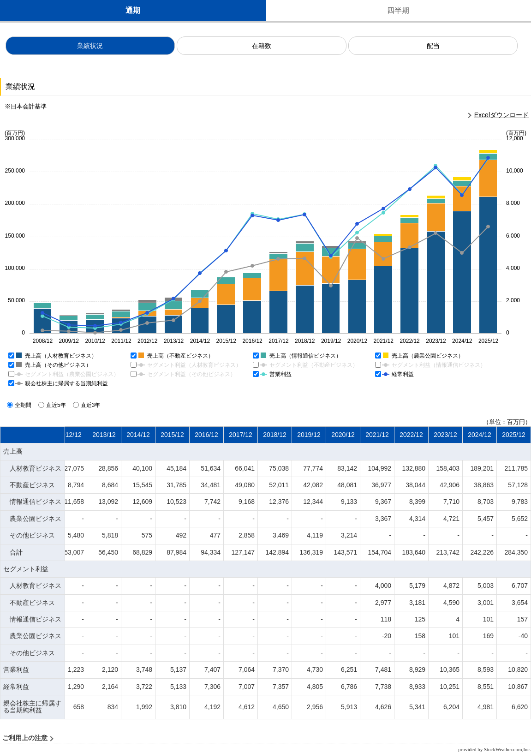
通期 (132, 10)
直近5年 (53, 405)
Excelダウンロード (501, 115)
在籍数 (261, 45)
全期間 (20, 405)
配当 (433, 45)
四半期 (398, 10)
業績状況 (90, 45)
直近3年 (88, 405)
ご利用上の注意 (25, 738)
